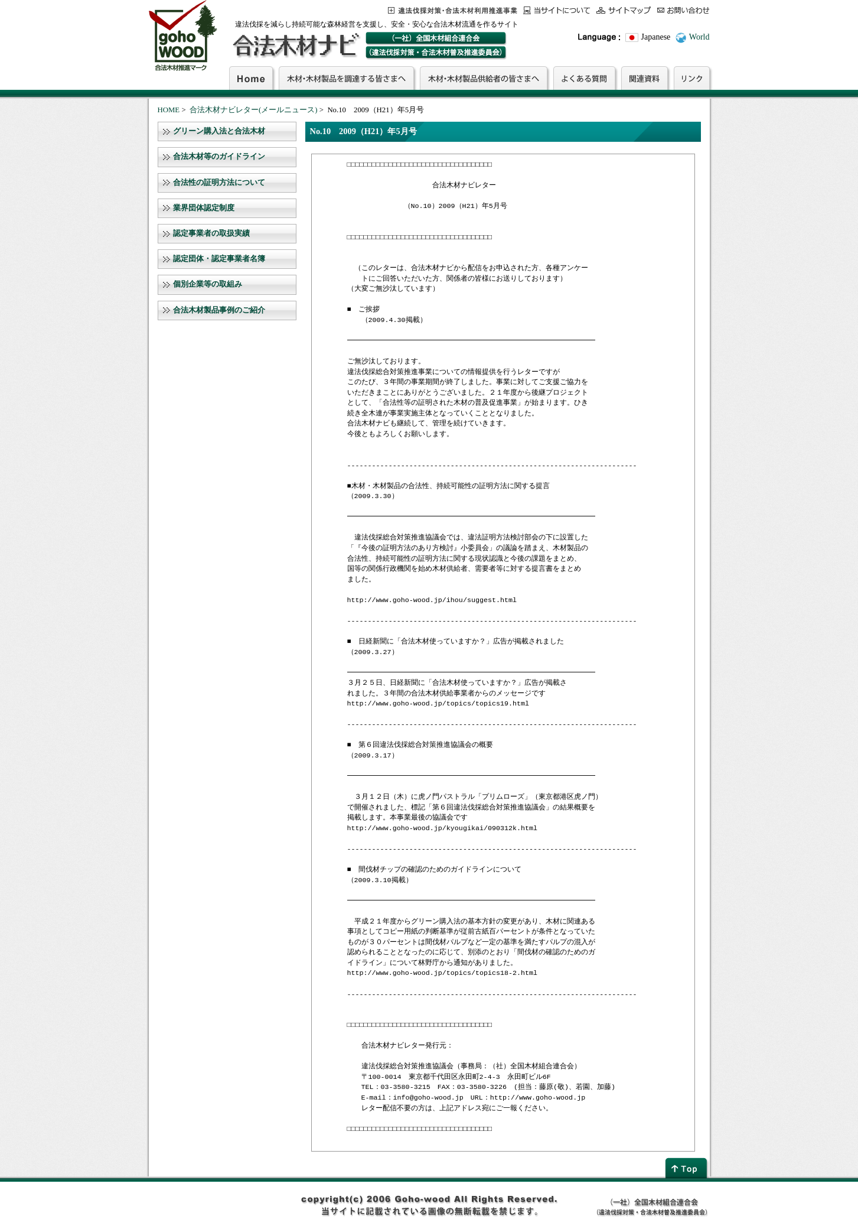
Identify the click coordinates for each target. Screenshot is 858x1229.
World (699, 36)
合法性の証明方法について (219, 182)
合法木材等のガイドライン (219, 156)
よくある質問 (584, 78)
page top (687, 1168)
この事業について (452, 10)
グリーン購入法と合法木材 (219, 131)
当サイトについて (557, 10)
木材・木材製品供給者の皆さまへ (483, 78)
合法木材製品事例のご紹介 (219, 310)
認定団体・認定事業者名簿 (219, 259)
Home (251, 78)
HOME (169, 110)
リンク (692, 78)
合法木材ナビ (295, 45)
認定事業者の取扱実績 (211, 233)
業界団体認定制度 (203, 208)
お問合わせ (683, 10)
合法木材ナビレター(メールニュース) (254, 110)
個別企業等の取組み (207, 284)
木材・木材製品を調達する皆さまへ (346, 78)
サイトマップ (623, 10)
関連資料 (644, 78)
